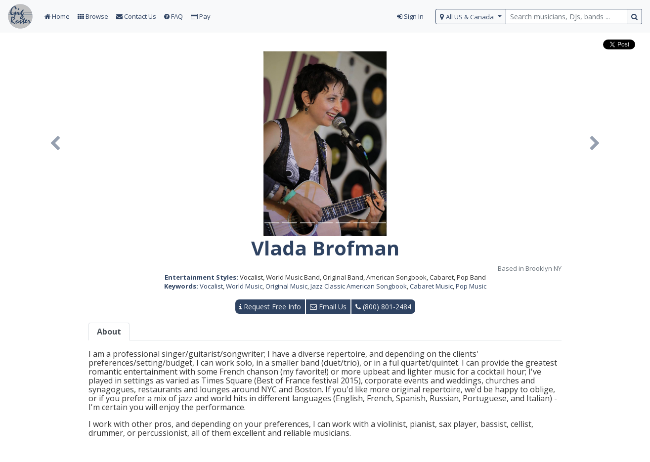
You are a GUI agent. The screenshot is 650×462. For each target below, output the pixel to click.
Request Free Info (270, 306)
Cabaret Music (431, 286)
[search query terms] (566, 16)
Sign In (410, 16)
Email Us (328, 306)
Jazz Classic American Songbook (358, 286)
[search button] (634, 16)
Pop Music (471, 286)
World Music (244, 286)
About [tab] (109, 331)
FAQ (173, 16)
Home (57, 16)
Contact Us (136, 16)
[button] (55, 143)
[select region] (470, 16)
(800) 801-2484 (383, 306)
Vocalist (211, 286)
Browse (93, 16)
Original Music (286, 286)
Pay (201, 16)
